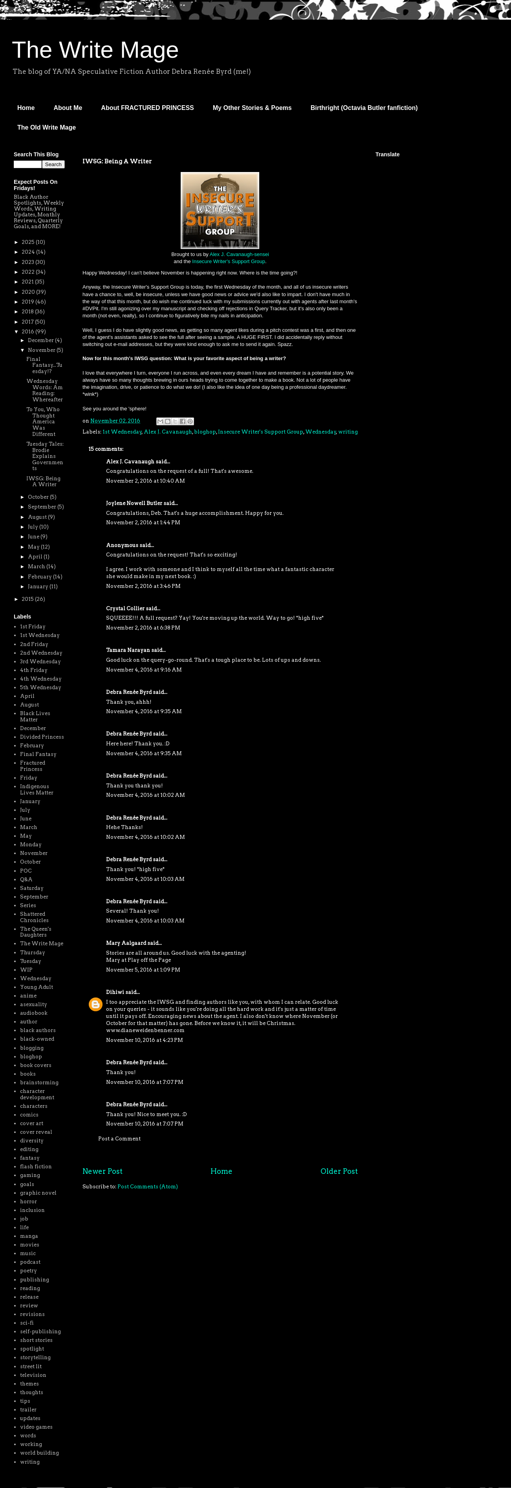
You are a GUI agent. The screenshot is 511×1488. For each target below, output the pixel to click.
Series (28, 905)
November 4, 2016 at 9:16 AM (144, 670)
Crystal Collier (125, 608)
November (42, 350)
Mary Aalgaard (126, 943)
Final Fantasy (38, 754)
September (42, 507)
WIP (26, 970)
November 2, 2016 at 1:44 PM (143, 522)
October (39, 497)
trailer (28, 1410)
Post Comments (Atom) (147, 1187)
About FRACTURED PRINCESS (147, 107)
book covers (35, 1065)
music (28, 1253)
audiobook (34, 1013)
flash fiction (36, 1167)
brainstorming (39, 1082)
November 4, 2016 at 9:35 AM (144, 711)
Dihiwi (115, 992)
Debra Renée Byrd (129, 692)
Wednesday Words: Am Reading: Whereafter (44, 390)
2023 (28, 262)
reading (30, 1288)
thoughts (31, 1392)
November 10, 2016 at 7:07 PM (144, 1082)
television (33, 1375)
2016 (28, 332)
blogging (32, 1048)
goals (27, 1184)
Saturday (32, 888)
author (28, 1022)
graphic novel (38, 1193)
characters (34, 1106)
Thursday (32, 952)
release (29, 1297)
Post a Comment (119, 1139)
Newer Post (102, 1171)
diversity (32, 1141)
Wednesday (320, 432)
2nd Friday (34, 644)
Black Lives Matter (35, 716)
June (34, 537)
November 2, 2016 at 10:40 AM (145, 481)
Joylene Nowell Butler (134, 503)
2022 (29, 272)
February (40, 577)
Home (26, 107)
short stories (36, 1340)
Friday (28, 778)
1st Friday (33, 627)
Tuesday (30, 961)
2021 (28, 282)
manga (29, 1236)
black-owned (37, 1039)
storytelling (35, 1357)
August (38, 517)
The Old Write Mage (46, 127)
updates (30, 1418)
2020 (29, 292)
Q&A (26, 879)
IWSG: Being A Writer (43, 482)
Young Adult (36, 987)
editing (29, 1149)
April (36, 557)
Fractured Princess (32, 766)
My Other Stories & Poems (252, 107)
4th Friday (34, 670)
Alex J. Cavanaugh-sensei (239, 254)
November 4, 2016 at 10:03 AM (145, 879)
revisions (32, 1314)
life (24, 1227)
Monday (31, 844)
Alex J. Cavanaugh (168, 432)
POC (26, 871)
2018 (28, 312)
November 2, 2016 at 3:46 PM (143, 586)
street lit (31, 1366)
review (29, 1306)
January (38, 586)
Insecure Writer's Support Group (228, 261)
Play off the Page (149, 960)
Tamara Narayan (128, 650)
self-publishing (40, 1331)
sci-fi (27, 1323)
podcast (30, 1262)
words (28, 1436)
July (33, 527)
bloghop (205, 432)
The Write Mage (95, 50)
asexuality (33, 1004)
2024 (29, 252)
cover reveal (36, 1132)
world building (39, 1453)
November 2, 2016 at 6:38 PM (143, 628)
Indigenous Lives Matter (36, 789)
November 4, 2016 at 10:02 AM (145, 795)
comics (29, 1115)
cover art (31, 1123)
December (41, 340)
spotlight (32, 1349)
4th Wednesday (41, 679)
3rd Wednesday (40, 661)
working (31, 1444)
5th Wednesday (40, 687)
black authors (38, 1030)
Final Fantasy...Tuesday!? (44, 365)
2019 (28, 302)
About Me (67, 107)
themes (29, 1384)
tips (25, 1401)
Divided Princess (42, 737)
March (37, 566)
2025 (29, 242)
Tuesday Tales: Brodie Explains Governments (45, 456)
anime (28, 996)
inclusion (32, 1210)
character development (37, 1094)
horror (28, 1201)
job (24, 1219)
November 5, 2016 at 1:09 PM (143, 970)
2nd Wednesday (41, 653)
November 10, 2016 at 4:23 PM (144, 1040)
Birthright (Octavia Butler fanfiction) (364, 107)
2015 (28, 599)
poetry (28, 1271)
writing (348, 432)
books (28, 1074)
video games (36, 1427)
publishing (34, 1280)
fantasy (30, 1158)
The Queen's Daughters (35, 932)
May (34, 547)
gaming (30, 1175)
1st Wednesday (122, 432)
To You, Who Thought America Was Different (43, 421)
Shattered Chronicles (34, 917)
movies (29, 1245)
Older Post (339, 1171)
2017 (28, 322)
